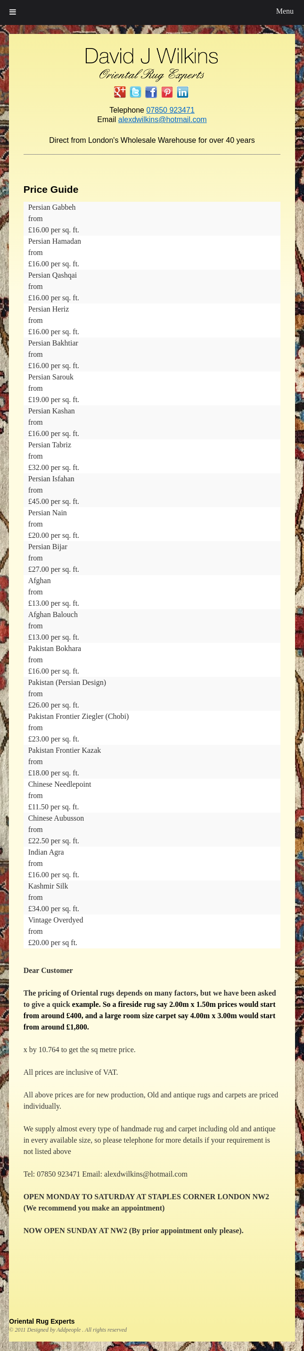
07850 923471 (170, 110)
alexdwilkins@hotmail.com (162, 119)
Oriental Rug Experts (41, 1321)
